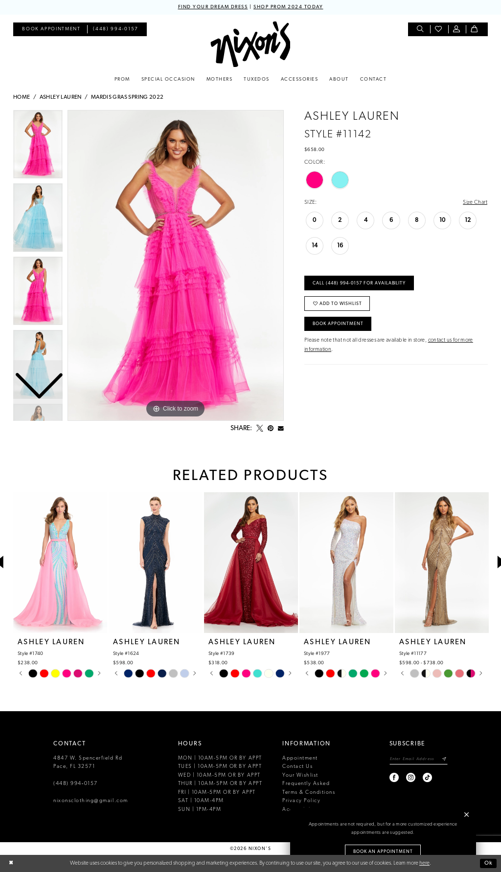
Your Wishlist (300, 775)
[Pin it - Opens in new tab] (270, 428)
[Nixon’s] (250, 44)
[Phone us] (116, 29)
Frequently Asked (306, 783)
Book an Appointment (383, 852)
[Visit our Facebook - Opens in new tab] (394, 777)
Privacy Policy (301, 801)
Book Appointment (338, 324)
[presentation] (60, 562)
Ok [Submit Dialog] (488, 863)
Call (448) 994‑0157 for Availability (359, 283)
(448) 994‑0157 (75, 783)
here (424, 863)
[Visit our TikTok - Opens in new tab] (428, 777)
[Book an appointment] (51, 29)
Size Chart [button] (475, 202)
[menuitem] (51, 29)
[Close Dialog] (11, 863)
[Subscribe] (444, 759)
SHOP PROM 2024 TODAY (288, 7)
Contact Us (297, 766)
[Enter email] (418, 759)
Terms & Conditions (308, 792)
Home (21, 97)
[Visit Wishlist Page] (439, 29)
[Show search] (421, 29)
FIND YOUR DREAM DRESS (213, 7)
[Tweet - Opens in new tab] (259, 428)
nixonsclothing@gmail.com (90, 801)
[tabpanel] (175, 265)
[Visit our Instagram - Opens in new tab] (411, 777)
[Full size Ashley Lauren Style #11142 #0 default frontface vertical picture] (175, 265)
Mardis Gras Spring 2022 (127, 97)
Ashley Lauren (61, 97)
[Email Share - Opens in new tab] (281, 429)
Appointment (300, 758)
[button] (457, 29)
